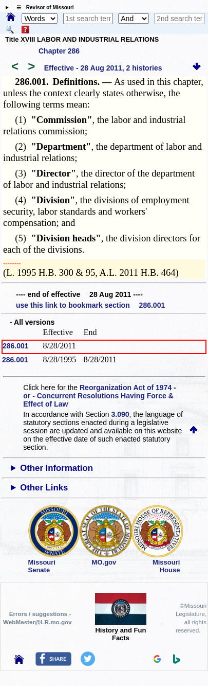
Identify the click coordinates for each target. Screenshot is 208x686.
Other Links (44, 487)
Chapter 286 (59, 51)
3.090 (120, 414)
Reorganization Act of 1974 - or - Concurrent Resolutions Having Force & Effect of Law (99, 395)
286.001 (16, 346)
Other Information (56, 468)
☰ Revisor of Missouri (42, 7)
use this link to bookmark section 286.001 (90, 305)
